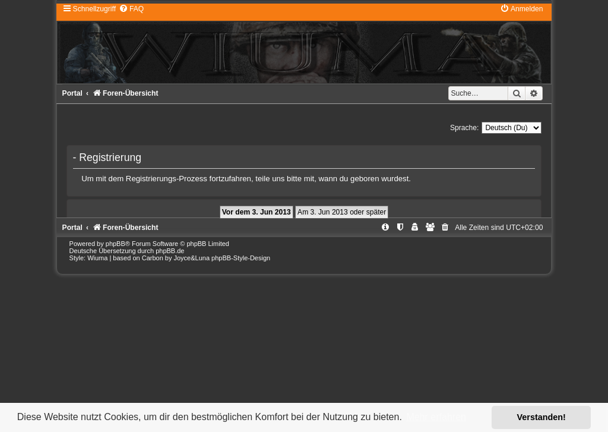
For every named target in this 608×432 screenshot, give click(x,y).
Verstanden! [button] (541, 417)
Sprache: (464, 128)
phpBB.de (170, 250)
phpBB (115, 243)
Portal (72, 93)
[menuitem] (131, 9)
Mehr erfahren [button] (436, 417)
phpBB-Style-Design (240, 257)
